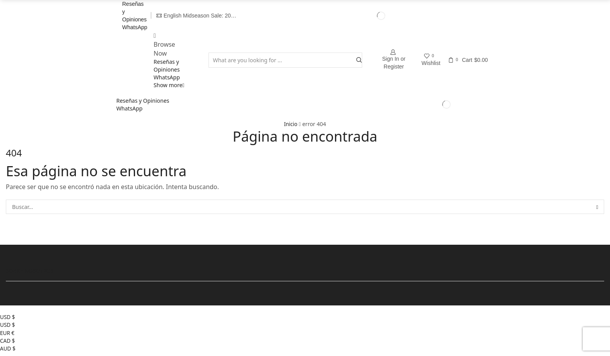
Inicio (291, 124)
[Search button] (359, 60)
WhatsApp (134, 27)
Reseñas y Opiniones (167, 65)
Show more (169, 85)
